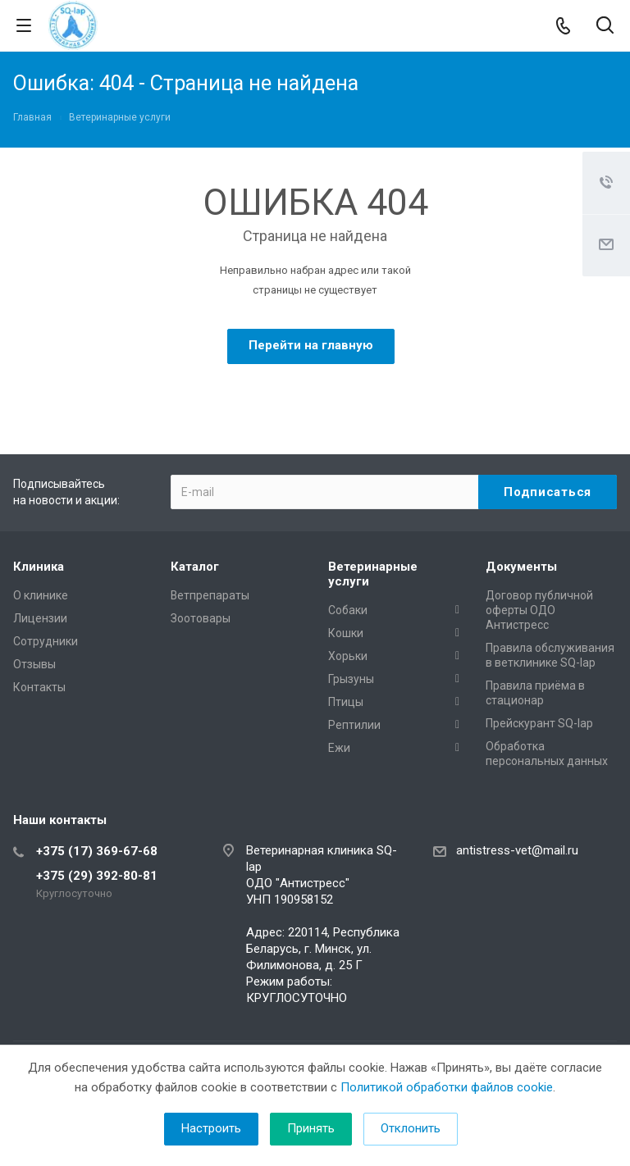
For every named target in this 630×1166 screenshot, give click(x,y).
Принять (311, 1128)
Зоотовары (201, 618)
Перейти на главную (311, 345)
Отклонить (411, 1128)
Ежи (339, 747)
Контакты (39, 687)
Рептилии (354, 724)
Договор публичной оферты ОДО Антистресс (539, 610)
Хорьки (348, 656)
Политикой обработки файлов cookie (446, 1087)
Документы (521, 566)
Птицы (345, 701)
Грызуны (351, 678)
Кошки (345, 633)
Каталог (195, 566)
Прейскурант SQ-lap (539, 723)
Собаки (348, 610)
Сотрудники (45, 641)
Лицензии (40, 618)
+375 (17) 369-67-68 (97, 851)
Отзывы (34, 664)
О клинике (40, 595)
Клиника (38, 566)
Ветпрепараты (210, 595)
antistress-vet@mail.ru (517, 850)
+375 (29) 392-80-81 (97, 875)
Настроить (211, 1128)
